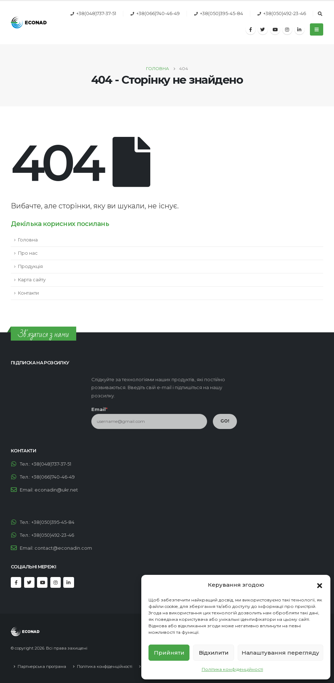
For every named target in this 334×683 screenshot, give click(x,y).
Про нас (28, 253)
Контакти (28, 293)
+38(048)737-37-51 (96, 13)
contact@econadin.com (63, 548)
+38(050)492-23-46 (284, 13)
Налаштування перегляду (280, 652)
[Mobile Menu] (316, 29)
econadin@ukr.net (56, 490)
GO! (224, 421)
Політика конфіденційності (232, 669)
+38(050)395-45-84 (221, 13)
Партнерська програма (42, 666)
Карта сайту (32, 279)
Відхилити (214, 652)
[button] (319, 585)
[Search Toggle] (320, 14)
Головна (28, 240)
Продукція (30, 266)
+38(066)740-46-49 (158, 13)
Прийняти (169, 652)
